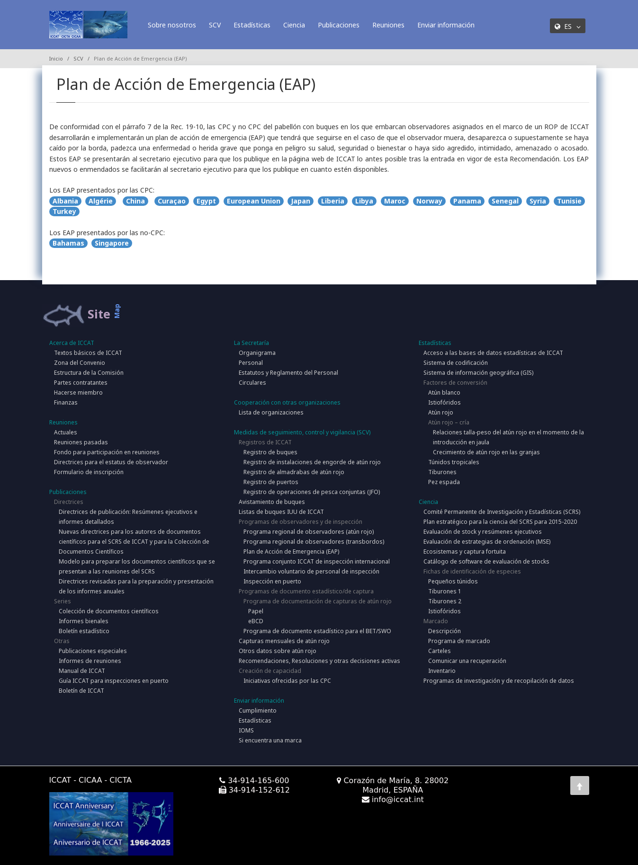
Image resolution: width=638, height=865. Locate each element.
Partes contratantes (81, 383)
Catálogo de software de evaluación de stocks (486, 561)
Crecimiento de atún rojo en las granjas (486, 452)
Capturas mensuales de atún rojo (284, 641)
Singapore (112, 242)
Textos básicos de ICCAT (88, 353)
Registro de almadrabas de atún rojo (293, 472)
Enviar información (446, 24)
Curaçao (172, 200)
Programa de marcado (459, 641)
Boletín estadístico (84, 631)
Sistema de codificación (455, 363)
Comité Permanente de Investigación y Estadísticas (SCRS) (501, 512)
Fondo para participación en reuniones (107, 452)
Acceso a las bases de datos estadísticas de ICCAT (493, 353)
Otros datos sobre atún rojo (277, 651)
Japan (300, 200)
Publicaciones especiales (93, 651)
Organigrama (257, 353)
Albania (65, 200)
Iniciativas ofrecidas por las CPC (287, 681)
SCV (215, 24)
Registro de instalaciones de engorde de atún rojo (312, 462)
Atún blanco (444, 392)
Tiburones (442, 472)
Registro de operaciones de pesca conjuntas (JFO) (311, 492)
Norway (429, 200)
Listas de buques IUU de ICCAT (281, 512)
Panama (467, 200)
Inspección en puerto (272, 581)
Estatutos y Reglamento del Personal (288, 373)
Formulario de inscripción (89, 472)
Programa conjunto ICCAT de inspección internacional (316, 561)
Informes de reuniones (90, 661)
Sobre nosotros (172, 24)
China (135, 200)
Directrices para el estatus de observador (111, 462)
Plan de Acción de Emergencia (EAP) (291, 551)
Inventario (442, 671)
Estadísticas (252, 24)
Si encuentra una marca (270, 740)
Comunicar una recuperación (467, 661)
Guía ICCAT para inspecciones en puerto (114, 681)
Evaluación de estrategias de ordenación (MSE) (486, 542)
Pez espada (444, 482)
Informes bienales (83, 621)
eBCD (255, 621)
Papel (255, 611)
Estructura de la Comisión (89, 373)
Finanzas (66, 402)
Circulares (252, 383)
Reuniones (388, 24)
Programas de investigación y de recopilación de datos (498, 681)
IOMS (246, 730)
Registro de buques (270, 452)
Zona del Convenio (79, 363)
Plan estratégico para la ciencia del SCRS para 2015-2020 (500, 522)
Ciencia (294, 24)
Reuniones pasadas (81, 442)
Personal (251, 363)
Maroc (394, 200)
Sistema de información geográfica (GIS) (478, 373)
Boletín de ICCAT (81, 691)
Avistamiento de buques (272, 502)
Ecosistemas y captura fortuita (464, 551)
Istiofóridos (444, 402)
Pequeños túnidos (453, 581)
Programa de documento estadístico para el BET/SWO (317, 631)
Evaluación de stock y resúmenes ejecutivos (482, 532)
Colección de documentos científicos (109, 611)
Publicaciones (338, 24)
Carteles (439, 651)
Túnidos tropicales (453, 462)
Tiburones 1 (444, 591)
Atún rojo (440, 412)
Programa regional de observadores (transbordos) (313, 542)
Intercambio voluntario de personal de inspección (311, 571)
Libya (364, 200)
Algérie (101, 200)
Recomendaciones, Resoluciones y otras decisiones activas (319, 661)
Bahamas (68, 242)
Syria (538, 200)
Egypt (206, 200)
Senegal (505, 200)
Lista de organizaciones (271, 412)
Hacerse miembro (78, 392)
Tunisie (569, 200)
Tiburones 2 (444, 601)
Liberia (332, 200)
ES (568, 26)
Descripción (444, 631)
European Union (253, 200)
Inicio (56, 58)
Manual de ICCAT (82, 671)
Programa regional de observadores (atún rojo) (308, 532)
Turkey (64, 211)
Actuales (65, 432)
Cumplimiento (258, 710)
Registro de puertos (270, 482)
